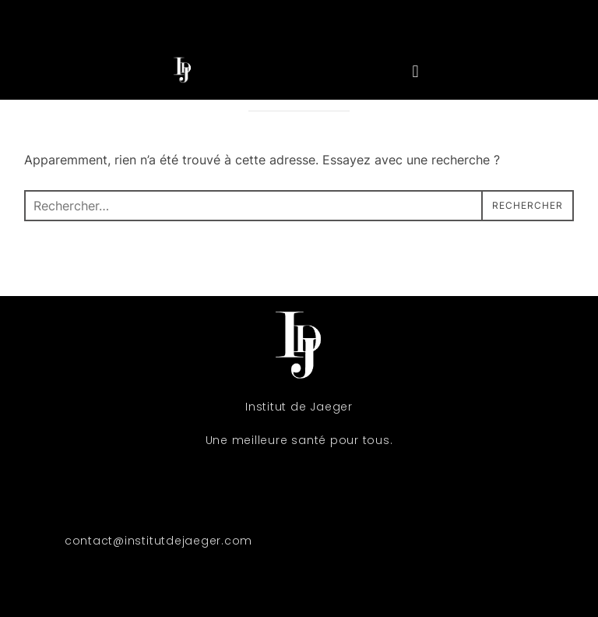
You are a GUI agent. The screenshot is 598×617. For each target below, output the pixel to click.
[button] (415, 71)
